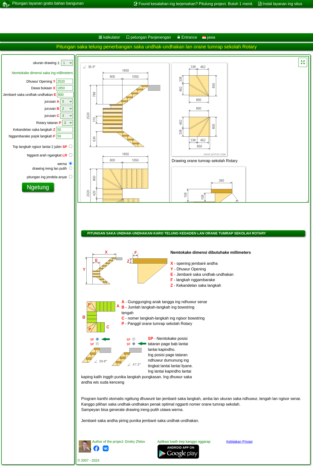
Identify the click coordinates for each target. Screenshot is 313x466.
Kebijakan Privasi (239, 442)
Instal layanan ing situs (282, 4)
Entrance (189, 37)
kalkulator (111, 37)
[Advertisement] (148, 21)
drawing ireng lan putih (52, 168)
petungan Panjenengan (151, 37)
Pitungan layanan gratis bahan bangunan (48, 3)
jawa (208, 37)
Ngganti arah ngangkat (49, 155)
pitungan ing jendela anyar (49, 177)
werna (64, 164)
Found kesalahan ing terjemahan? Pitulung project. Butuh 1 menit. (196, 4)
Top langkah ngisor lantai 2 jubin (42, 147)
